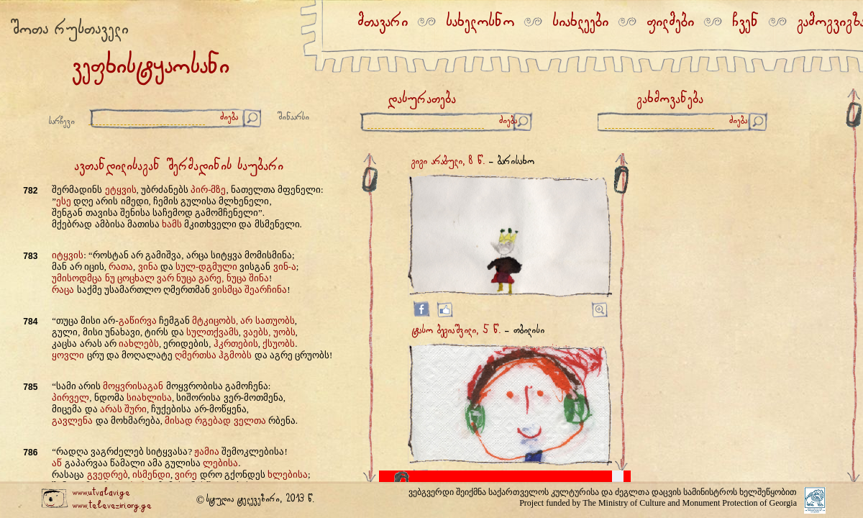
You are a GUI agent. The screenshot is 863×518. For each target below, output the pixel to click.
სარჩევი (62, 122)
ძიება (229, 118)
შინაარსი (293, 118)
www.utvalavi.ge (101, 493)
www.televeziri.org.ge (112, 506)
